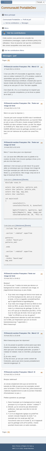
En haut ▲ (31, 446)
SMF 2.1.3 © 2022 (17, 448)
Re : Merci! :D (33, 67)
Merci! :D (31, 372)
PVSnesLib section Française (15, 67)
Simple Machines (29, 448)
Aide (13, 446)
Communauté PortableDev (18, 7)
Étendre (25, 180)
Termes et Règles (21, 446)
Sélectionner (17, 180)
